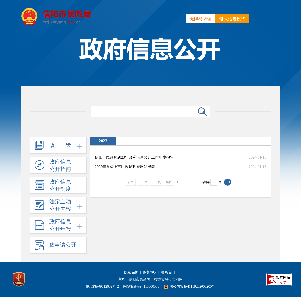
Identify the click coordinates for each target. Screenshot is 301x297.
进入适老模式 (232, 18)
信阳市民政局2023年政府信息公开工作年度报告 (134, 157)
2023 (103, 141)
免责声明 (150, 272)
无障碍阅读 (200, 18)
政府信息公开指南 (53, 166)
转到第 (205, 182)
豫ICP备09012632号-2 (102, 286)
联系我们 (168, 272)
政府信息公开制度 (53, 186)
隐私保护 (131, 272)
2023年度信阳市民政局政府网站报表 (125, 167)
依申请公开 (55, 247)
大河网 (177, 279)
